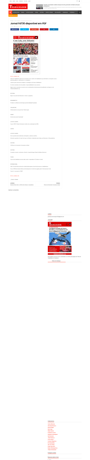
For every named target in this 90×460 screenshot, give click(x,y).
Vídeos (61, 333)
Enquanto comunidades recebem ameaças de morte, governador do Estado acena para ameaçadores (73, 366)
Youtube (25, 1)
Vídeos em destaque (64, 66)
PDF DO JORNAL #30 (14, 76)
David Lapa (62, 290)
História (42, 12)
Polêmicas (72, 12)
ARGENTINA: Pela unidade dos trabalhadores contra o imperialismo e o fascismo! (72, 390)
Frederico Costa (63, 238)
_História (71, 339)
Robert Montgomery (64, 253)
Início (11, 1)
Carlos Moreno (62, 229)
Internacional (16, 12)
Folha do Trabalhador (26, 458)
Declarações (58, 12)
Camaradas (65, 12)
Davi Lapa (61, 234)
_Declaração (62, 267)
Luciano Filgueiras (63, 246)
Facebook (21, 1)
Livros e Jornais (49, 12)
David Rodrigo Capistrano (65, 292)
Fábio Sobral (62, 236)
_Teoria (61, 281)
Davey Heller (62, 233)
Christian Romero (63, 231)
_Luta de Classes (63, 276)
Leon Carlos (62, 244)
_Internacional (62, 272)
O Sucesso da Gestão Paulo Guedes (73, 415)
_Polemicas (77, 341)
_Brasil (61, 265)
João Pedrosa (62, 243)
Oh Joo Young (62, 250)
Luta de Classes (29, 12)
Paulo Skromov (62, 251)
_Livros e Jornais (17, 20)
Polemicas (62, 324)
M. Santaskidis (62, 248)
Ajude (29, 1)
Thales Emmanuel (63, 255)
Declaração (62, 348)
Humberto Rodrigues (64, 239)
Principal (11, 20)
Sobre (14, 1)
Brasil (22, 12)
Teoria (36, 12)
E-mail (17, 1)
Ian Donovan (62, 241)
